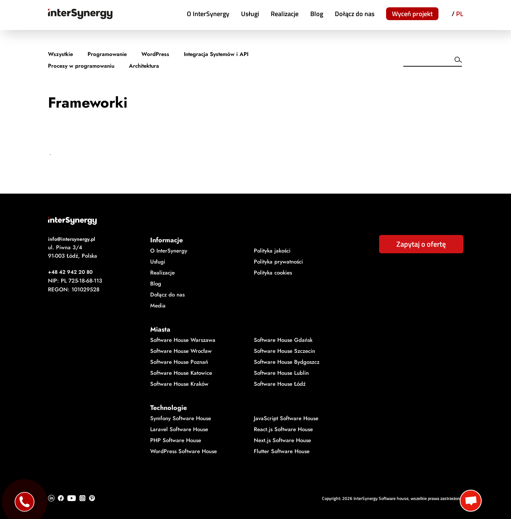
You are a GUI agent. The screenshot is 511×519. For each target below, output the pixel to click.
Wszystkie (60, 54)
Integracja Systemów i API (216, 54)
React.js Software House (283, 429)
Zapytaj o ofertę (421, 244)
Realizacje (285, 14)
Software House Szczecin (284, 351)
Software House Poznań (179, 362)
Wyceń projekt (412, 14)
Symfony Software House (180, 418)
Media (158, 306)
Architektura (144, 66)
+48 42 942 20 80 (70, 272)
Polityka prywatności (278, 262)
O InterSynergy (208, 14)
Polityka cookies (273, 273)
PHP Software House (175, 440)
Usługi (250, 14)
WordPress (155, 54)
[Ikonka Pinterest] (92, 498)
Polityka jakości (272, 251)
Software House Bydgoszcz (286, 362)
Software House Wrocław (181, 351)
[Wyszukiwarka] (426, 61)
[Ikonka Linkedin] (51, 498)
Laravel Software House (179, 429)
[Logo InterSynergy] (255, 221)
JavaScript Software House (286, 418)
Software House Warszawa (182, 340)
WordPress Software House (183, 451)
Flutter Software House (282, 451)
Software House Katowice (181, 373)
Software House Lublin (281, 373)
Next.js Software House (282, 440)
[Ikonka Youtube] (71, 498)
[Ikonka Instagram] (82, 498)
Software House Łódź (280, 384)
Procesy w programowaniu (81, 66)
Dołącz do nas (354, 14)
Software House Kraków (179, 384)
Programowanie (107, 54)
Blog (316, 14)
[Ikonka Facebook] (61, 498)
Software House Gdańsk (283, 340)
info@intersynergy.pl (71, 239)
